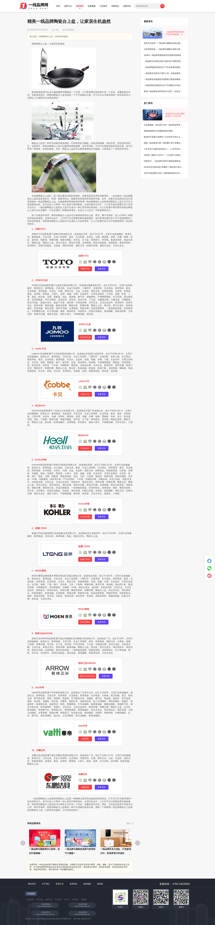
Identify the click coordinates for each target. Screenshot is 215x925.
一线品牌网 (29, 899)
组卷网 (83, 899)
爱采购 (100, 884)
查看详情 (101, 269)
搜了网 (66, 899)
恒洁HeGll (83, 435)
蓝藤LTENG (84, 546)
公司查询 (58, 899)
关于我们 (46, 884)
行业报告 (103, 6)
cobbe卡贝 (83, 381)
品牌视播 (91, 6)
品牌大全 (68, 6)
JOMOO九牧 (84, 324)
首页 (58, 6)
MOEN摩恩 (83, 609)
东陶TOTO (83, 256)
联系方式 (59, 884)
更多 (129, 823)
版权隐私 (87, 884)
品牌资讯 (80, 6)
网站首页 (32, 884)
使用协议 (73, 884)
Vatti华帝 (82, 726)
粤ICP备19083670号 (82, 919)
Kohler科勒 (84, 504)
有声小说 (39, 899)
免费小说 (49, 899)
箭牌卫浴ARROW (87, 663)
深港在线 (75, 899)
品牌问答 (127, 6)
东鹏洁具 (82, 774)
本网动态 (115, 6)
